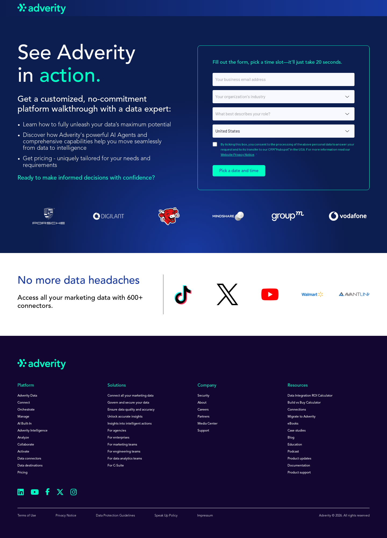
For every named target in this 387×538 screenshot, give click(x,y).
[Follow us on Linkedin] (20, 493)
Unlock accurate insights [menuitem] (125, 416)
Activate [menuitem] (23, 451)
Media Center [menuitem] (207, 423)
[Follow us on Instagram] (73, 493)
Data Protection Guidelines (115, 515)
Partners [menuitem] (203, 416)
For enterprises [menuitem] (118, 437)
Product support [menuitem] (299, 472)
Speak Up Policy (166, 515)
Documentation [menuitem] (299, 465)
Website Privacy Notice (237, 154)
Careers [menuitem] (203, 409)
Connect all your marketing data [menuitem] (130, 395)
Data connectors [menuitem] (29, 458)
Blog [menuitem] (291, 437)
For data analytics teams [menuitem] (125, 458)
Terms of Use (26, 515)
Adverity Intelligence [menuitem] (32, 430)
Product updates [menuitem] (299, 458)
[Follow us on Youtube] (35, 493)
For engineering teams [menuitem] (124, 451)
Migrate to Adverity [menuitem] (302, 416)
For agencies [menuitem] (117, 430)
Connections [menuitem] (297, 409)
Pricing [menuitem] (22, 472)
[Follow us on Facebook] (47, 492)
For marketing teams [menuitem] (122, 444)
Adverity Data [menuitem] (27, 395)
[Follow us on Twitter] (60, 493)
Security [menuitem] (203, 395)
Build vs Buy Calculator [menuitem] (304, 402)
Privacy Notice (66, 515)
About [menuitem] (202, 402)
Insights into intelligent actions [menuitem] (130, 423)
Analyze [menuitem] (23, 437)
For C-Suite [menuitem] (116, 465)
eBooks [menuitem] (293, 423)
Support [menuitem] (203, 430)
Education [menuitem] (295, 444)
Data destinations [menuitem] (29, 465)
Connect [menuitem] (23, 402)
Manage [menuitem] (23, 416)
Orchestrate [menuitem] (26, 409)
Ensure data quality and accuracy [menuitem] (131, 409)
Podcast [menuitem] (293, 451)
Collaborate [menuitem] (25, 444)
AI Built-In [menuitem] (24, 423)
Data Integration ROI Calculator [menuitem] (310, 395)
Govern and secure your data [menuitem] (128, 402)
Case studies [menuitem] (297, 430)
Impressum (205, 515)
